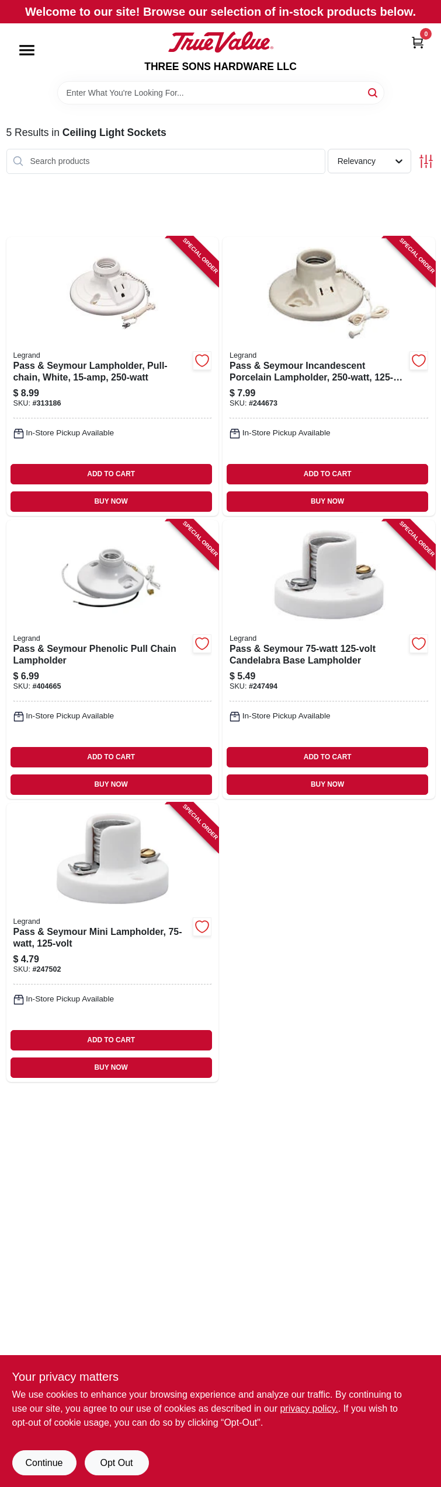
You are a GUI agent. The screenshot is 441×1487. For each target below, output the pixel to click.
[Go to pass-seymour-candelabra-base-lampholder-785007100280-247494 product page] (329, 659)
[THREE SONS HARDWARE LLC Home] (220, 42)
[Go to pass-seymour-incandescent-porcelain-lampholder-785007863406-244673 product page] (329, 376)
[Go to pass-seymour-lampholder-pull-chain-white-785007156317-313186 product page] (112, 376)
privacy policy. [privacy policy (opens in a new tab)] (309, 1408)
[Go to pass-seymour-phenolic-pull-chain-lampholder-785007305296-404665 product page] (112, 659)
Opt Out (116, 1463)
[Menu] (26, 50)
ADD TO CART (111, 474)
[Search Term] (220, 92)
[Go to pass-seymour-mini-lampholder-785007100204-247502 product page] (112, 942)
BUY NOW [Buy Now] (111, 501)
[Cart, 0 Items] (417, 42)
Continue (43, 1463)
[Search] (373, 92)
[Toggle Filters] (426, 161)
